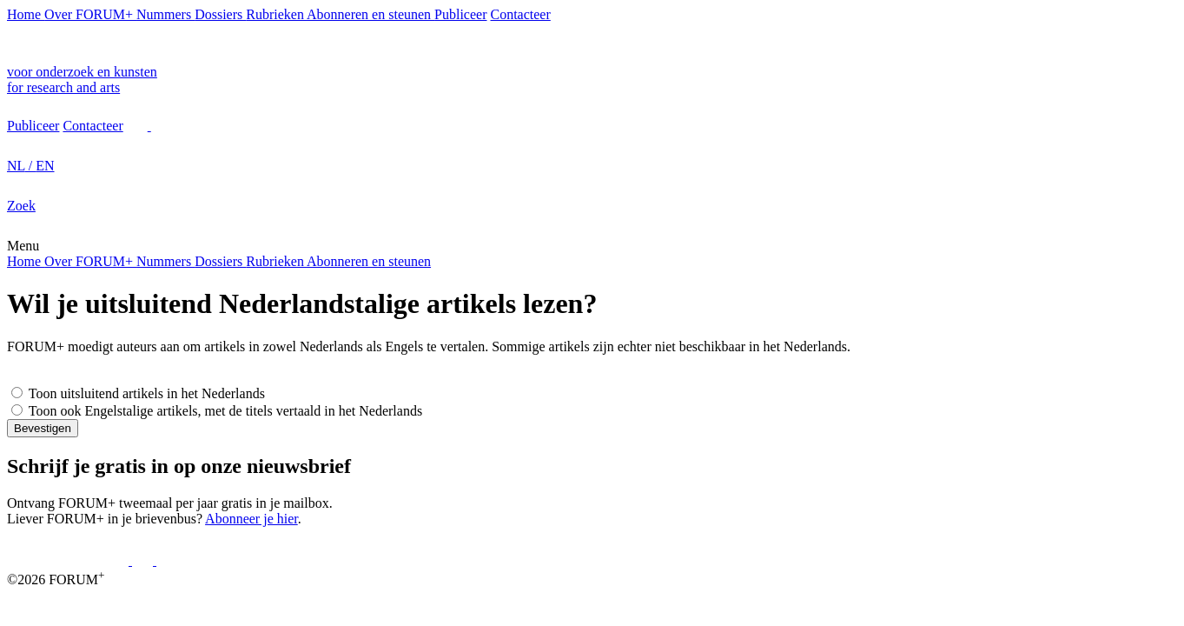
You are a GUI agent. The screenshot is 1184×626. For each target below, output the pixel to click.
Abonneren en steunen (370, 14)
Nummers (165, 14)
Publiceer (460, 14)
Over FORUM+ (90, 14)
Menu (23, 245)
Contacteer (521, 14)
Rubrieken (276, 14)
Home (25, 14)
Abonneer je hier (251, 518)
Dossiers (220, 14)
